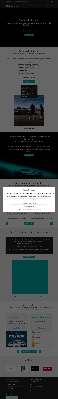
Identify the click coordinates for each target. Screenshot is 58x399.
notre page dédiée (47, 196)
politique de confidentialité (28, 209)
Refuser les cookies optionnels (29, 203)
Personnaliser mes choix (29, 206)
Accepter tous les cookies (29, 200)
